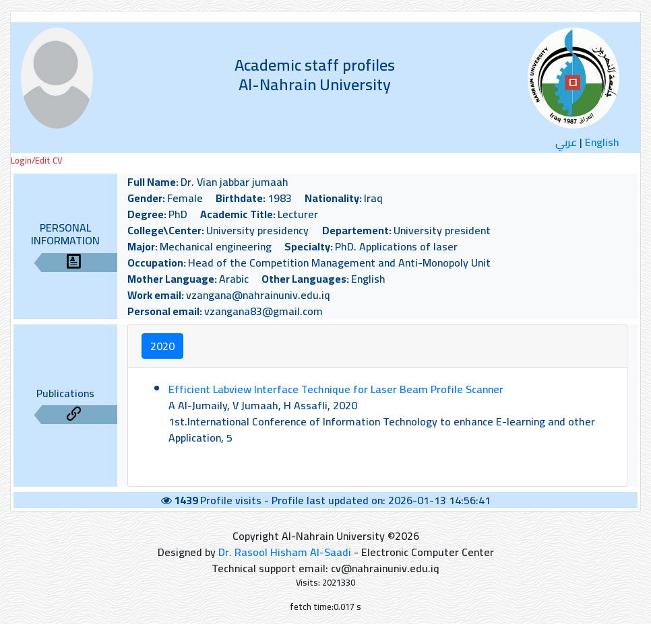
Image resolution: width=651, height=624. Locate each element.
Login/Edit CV (36, 160)
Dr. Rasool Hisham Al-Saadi (284, 552)
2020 (162, 346)
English (602, 142)
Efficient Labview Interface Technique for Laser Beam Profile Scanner (335, 389)
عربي (566, 142)
